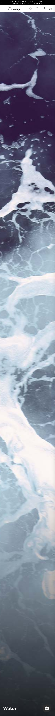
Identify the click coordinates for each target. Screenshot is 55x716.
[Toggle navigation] (4, 8)
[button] (47, 708)
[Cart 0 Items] (50, 8)
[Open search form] (30, 8)
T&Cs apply (36, 4)
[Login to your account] (44, 8)
